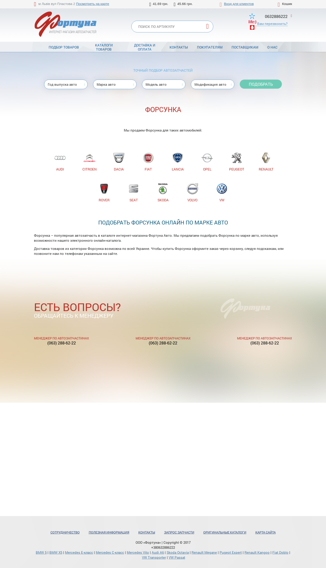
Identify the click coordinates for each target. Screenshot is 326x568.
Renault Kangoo (257, 552)
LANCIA (178, 161)
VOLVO (192, 192)
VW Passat (177, 557)
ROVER (104, 192)
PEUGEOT (236, 161)
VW (222, 192)
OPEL (207, 161)
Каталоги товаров (104, 47)
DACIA (119, 161)
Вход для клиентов (239, 4)
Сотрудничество (65, 532)
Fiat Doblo (280, 552)
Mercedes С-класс (110, 552)
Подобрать (261, 84)
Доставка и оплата (144, 47)
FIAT (148, 161)
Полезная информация (109, 532)
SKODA (163, 192)
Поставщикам (245, 47)
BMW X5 (55, 552)
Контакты (179, 47)
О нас (272, 47)
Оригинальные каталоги (224, 532)
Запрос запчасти (179, 532)
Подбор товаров (64, 47)
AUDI (60, 161)
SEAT (133, 192)
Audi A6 (158, 552)
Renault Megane (204, 552)
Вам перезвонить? (272, 23)
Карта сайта (265, 532)
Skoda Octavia (178, 552)
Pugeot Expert (231, 552)
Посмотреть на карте (92, 4)
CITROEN (89, 161)
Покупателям (210, 47)
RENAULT (266, 161)
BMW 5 (41, 552)
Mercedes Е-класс (79, 552)
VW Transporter (154, 557)
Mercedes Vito (138, 552)
